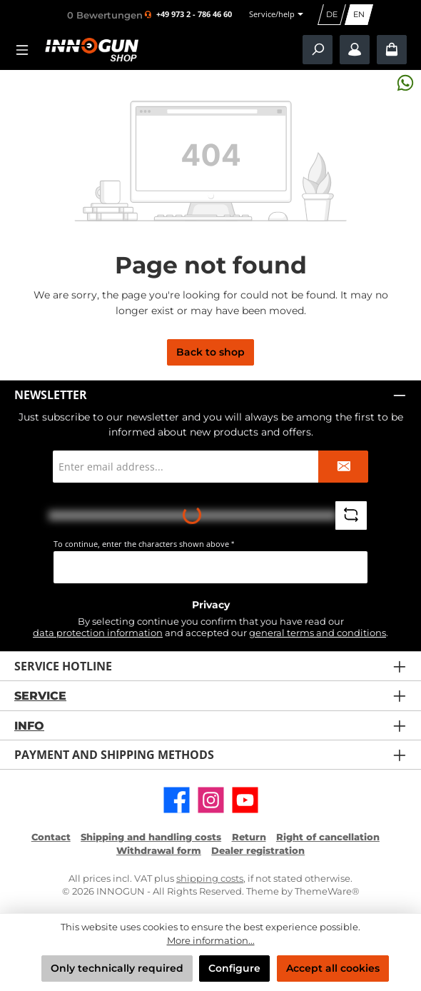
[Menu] (26, 49)
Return (249, 837)
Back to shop (210, 352)
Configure (234, 968)
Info (29, 725)
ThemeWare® (327, 891)
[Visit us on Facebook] (177, 800)
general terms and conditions (317, 633)
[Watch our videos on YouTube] (245, 800)
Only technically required (117, 968)
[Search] (318, 49)
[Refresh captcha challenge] (351, 515)
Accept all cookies (333, 968)
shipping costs (209, 878)
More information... (211, 940)
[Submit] (343, 467)
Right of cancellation (328, 837)
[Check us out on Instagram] (211, 800)
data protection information (98, 633)
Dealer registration (258, 850)
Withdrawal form (158, 850)
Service (40, 695)
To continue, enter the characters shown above (144, 543)
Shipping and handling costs (151, 837)
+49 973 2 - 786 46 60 (194, 15)
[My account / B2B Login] (355, 49)
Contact (51, 837)
